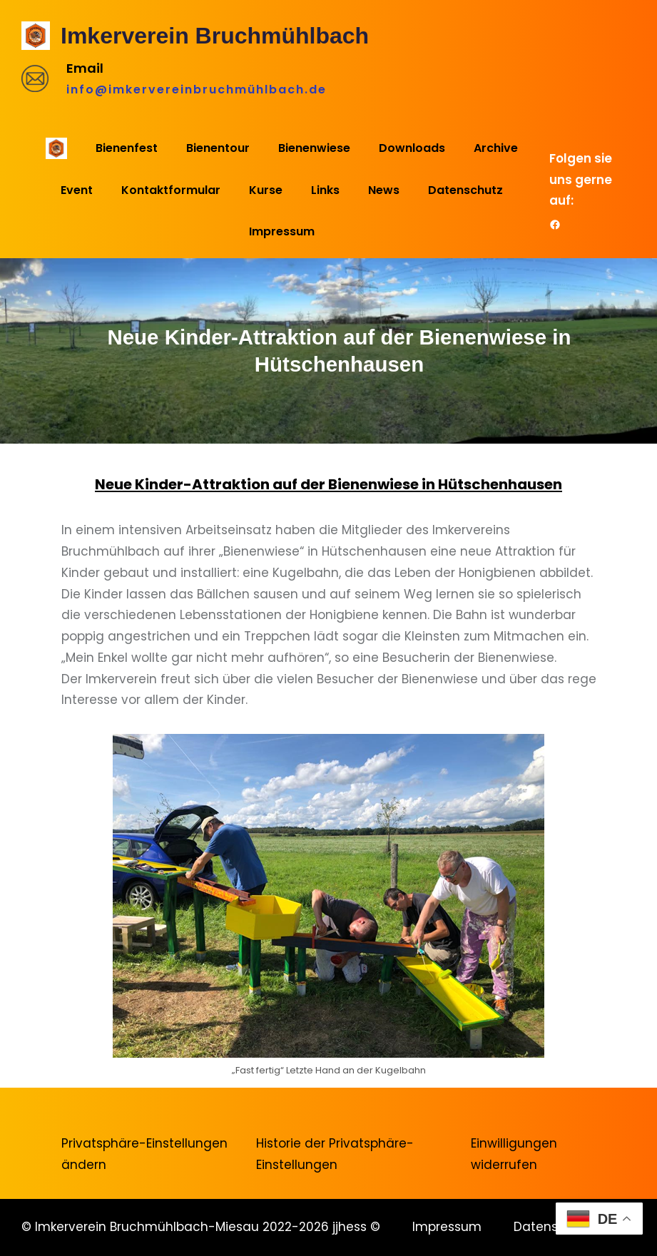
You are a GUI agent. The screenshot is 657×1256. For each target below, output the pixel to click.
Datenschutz (553, 1226)
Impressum (447, 1226)
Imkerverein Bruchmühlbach (215, 35)
